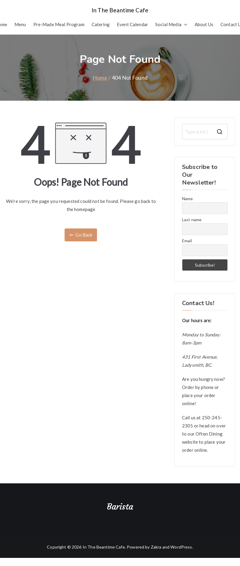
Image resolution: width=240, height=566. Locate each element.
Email (187, 240)
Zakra (156, 546)
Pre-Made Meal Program (58, 24)
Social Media (171, 24)
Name (187, 198)
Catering (101, 24)
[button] (184, 24)
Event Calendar (132, 24)
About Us (204, 24)
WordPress (181, 546)
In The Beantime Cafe (120, 10)
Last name (192, 219)
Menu (20, 24)
